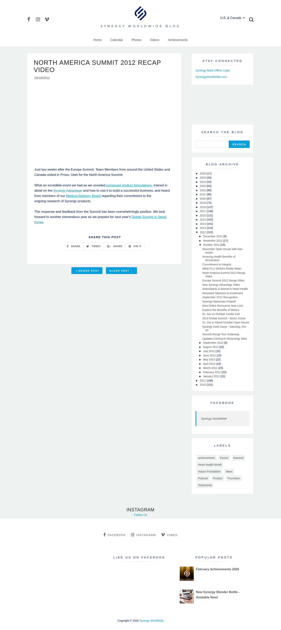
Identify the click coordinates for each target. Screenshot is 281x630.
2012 (203, 232)
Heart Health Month (210, 464)
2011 (203, 380)
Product (217, 478)
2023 (203, 186)
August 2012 (211, 347)
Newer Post (87, 271)
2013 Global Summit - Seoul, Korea (223, 318)
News (229, 471)
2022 (203, 190)
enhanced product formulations (129, 186)
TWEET (93, 247)
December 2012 (213, 236)
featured (238, 457)
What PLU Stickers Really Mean (221, 268)
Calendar (116, 40)
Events (224, 457)
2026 (203, 173)
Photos (136, 40)
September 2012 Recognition (220, 297)
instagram (143, 535)
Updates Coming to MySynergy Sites (224, 338)
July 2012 (209, 351)
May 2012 (209, 359)
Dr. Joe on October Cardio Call (221, 314)
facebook (114, 535)
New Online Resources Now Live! (222, 305)
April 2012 (209, 363)
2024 (203, 181)
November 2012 (213, 240)
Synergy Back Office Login (213, 70)
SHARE (73, 247)
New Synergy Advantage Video (221, 284)
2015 (203, 219)
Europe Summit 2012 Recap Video (223, 280)
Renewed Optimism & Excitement (222, 293)
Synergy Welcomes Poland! (219, 301)
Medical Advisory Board (83, 196)
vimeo (169, 535)
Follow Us (140, 514)
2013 (203, 228)
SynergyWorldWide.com (211, 76)
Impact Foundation (209, 471)
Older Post (121, 271)
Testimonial (205, 485)
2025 (203, 177)
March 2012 (210, 367)
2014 (203, 223)
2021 (203, 194)
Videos (154, 40)
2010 (203, 384)
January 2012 (211, 376)
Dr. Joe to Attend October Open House (225, 322)
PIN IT (135, 247)
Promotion (234, 478)
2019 (203, 202)
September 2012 (213, 342)
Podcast (203, 478)
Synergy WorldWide (214, 418)
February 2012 (212, 372)
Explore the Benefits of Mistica (220, 309)
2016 (203, 215)
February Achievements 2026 (217, 569)
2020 (203, 198)
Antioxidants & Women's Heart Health (225, 288)
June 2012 (209, 355)
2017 (203, 211)
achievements (206, 457)
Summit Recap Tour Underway (220, 334)
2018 (203, 207)
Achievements (178, 40)
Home (97, 40)
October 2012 (211, 244)
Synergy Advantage (67, 191)
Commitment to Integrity (216, 264)
